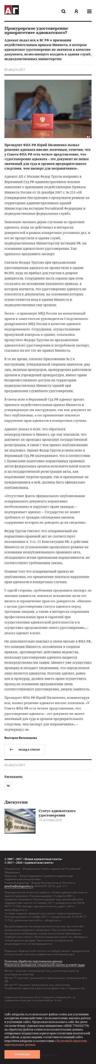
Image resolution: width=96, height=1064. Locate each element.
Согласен (22, 1054)
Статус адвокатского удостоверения (57, 812)
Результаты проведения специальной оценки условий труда (44, 965)
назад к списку (25, 749)
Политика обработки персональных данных (33, 961)
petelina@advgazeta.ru (18, 886)
